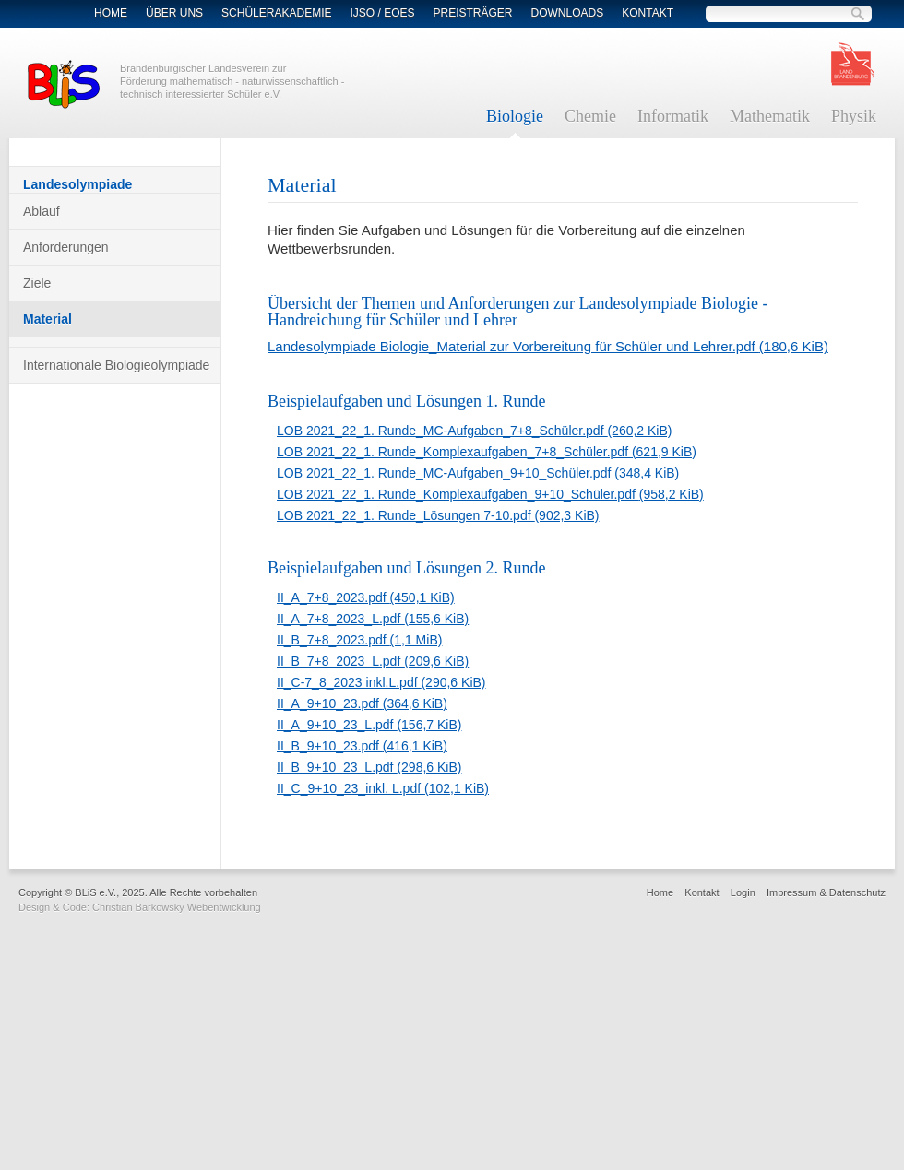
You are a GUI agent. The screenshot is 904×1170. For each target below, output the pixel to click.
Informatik (672, 116)
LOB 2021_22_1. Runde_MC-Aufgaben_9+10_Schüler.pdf (478, 473)
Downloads (567, 12)
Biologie (514, 116)
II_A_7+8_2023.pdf (366, 597)
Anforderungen (66, 247)
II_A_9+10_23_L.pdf (369, 724)
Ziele (37, 283)
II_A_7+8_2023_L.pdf (373, 618)
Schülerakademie (276, 12)
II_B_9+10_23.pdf (362, 746)
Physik (853, 116)
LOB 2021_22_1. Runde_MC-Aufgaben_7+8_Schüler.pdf (474, 430)
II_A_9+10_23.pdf (362, 703)
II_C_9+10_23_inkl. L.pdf (383, 788)
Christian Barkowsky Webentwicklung (176, 907)
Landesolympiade (77, 184)
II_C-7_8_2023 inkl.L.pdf (381, 682)
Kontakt (647, 12)
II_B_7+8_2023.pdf (359, 639)
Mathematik (770, 116)
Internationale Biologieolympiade (116, 365)
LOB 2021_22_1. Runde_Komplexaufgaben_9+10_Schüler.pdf (490, 494)
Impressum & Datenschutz (826, 892)
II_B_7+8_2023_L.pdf (373, 661)
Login (743, 892)
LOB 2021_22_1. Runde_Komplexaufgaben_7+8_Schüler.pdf (486, 451)
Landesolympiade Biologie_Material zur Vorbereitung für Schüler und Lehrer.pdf (548, 346)
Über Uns (174, 12)
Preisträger (473, 12)
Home (110, 12)
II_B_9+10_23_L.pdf (369, 767)
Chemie (590, 116)
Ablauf (41, 211)
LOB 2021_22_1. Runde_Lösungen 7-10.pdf (438, 515)
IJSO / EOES (382, 12)
